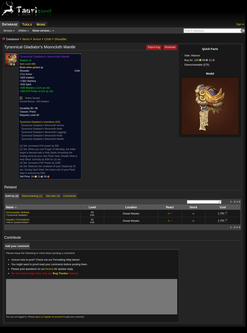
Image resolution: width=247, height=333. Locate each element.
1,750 (221, 213)
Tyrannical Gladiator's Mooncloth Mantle (42, 139)
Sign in (240, 24)
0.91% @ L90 (46, 91)
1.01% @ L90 (42, 88)
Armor (37, 39)
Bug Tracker (60, 273)
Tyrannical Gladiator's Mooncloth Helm (41, 128)
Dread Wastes (131, 213)
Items (26, 39)
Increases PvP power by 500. (44, 145)
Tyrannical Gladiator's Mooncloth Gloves (42, 125)
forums (50, 268)
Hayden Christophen (18, 219)
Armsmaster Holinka (17, 212)
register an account (53, 317)
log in (38, 317)
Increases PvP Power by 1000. (44, 162)
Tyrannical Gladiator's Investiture (37, 122)
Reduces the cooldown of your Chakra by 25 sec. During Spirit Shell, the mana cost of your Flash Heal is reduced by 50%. (48, 170)
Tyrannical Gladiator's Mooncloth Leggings (43, 132)
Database (12, 39)
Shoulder (61, 39)
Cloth (47, 39)
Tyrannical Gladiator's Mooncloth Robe (41, 135)
